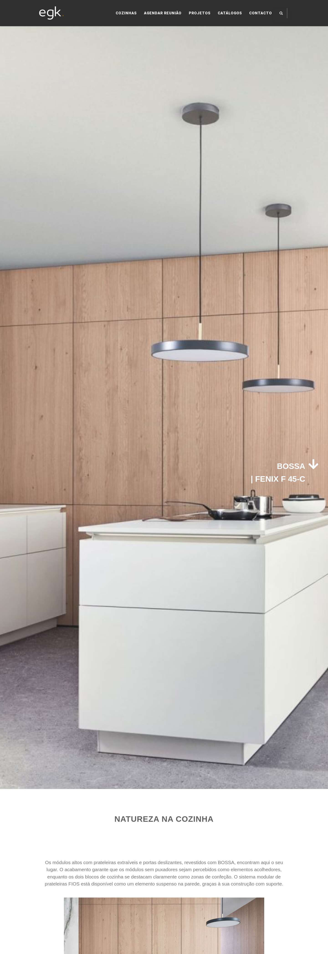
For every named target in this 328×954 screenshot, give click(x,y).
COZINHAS (126, 13)
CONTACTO (260, 13)
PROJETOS (199, 13)
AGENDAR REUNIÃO (163, 13)
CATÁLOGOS (230, 13)
